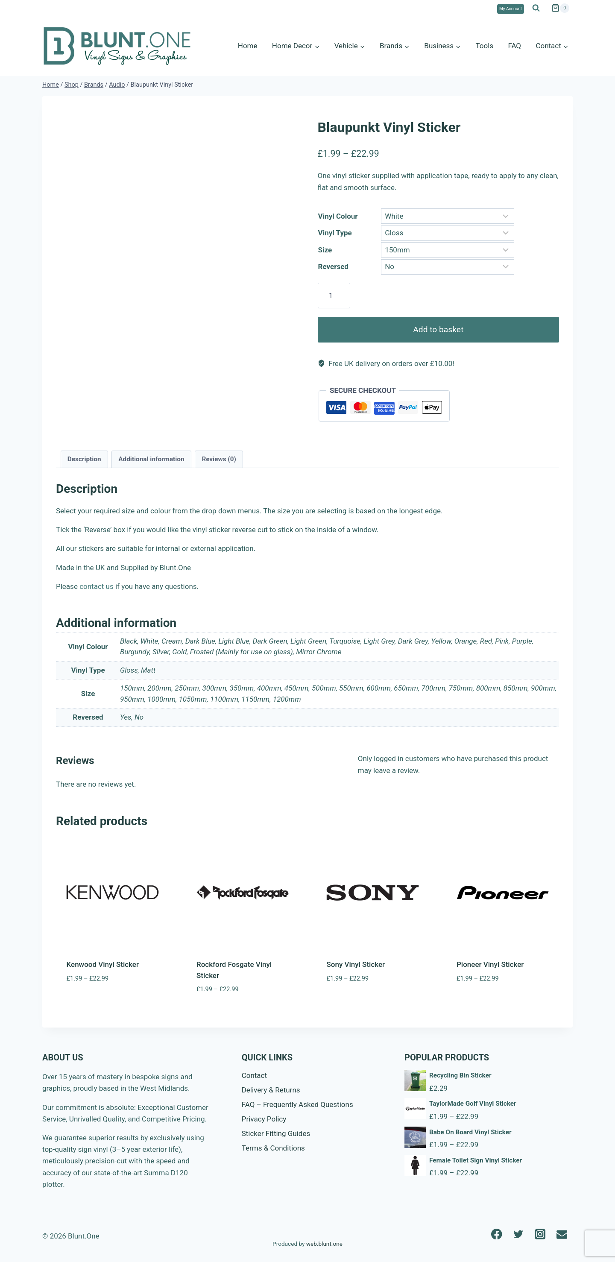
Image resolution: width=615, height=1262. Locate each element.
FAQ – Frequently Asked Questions (297, 1104)
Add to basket (438, 329)
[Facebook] (496, 1234)
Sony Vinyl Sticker (356, 964)
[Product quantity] (334, 295)
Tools (484, 45)
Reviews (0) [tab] (219, 459)
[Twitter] (518, 1234)
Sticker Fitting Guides (276, 1133)
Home (248, 45)
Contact (254, 1075)
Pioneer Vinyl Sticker (490, 964)
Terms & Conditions (273, 1148)
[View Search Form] (536, 8)
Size (325, 250)
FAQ (514, 45)
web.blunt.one (324, 1243)
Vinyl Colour (338, 216)
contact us (96, 586)
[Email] (562, 1234)
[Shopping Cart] (560, 8)
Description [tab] (84, 459)
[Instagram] (540, 1234)
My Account (510, 8)
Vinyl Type (335, 232)
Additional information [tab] (151, 459)
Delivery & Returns (271, 1090)
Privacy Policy (264, 1119)
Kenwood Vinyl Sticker (103, 964)
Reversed (333, 266)
